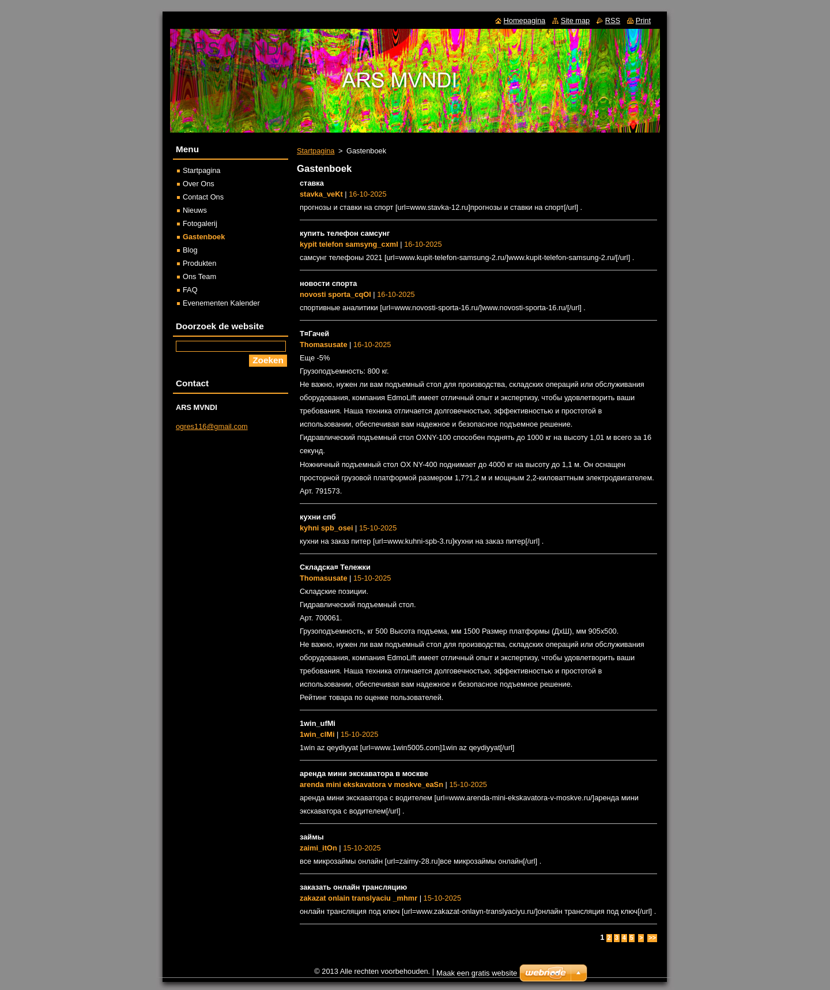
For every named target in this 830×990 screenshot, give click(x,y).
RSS (612, 20)
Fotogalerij (200, 223)
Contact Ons (203, 197)
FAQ (190, 289)
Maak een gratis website (476, 973)
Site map (575, 20)
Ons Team (199, 276)
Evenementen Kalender (221, 303)
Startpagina (315, 150)
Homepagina (525, 20)
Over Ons (198, 183)
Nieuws (195, 210)
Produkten (199, 263)
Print (643, 20)
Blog (190, 250)
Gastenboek (204, 236)
